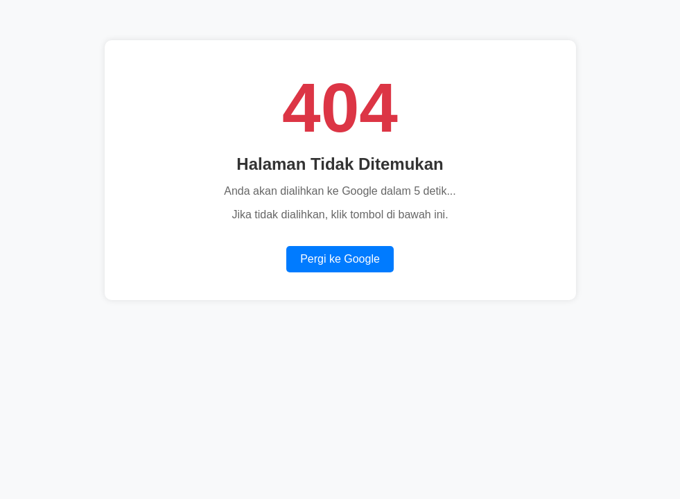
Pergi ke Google (340, 259)
